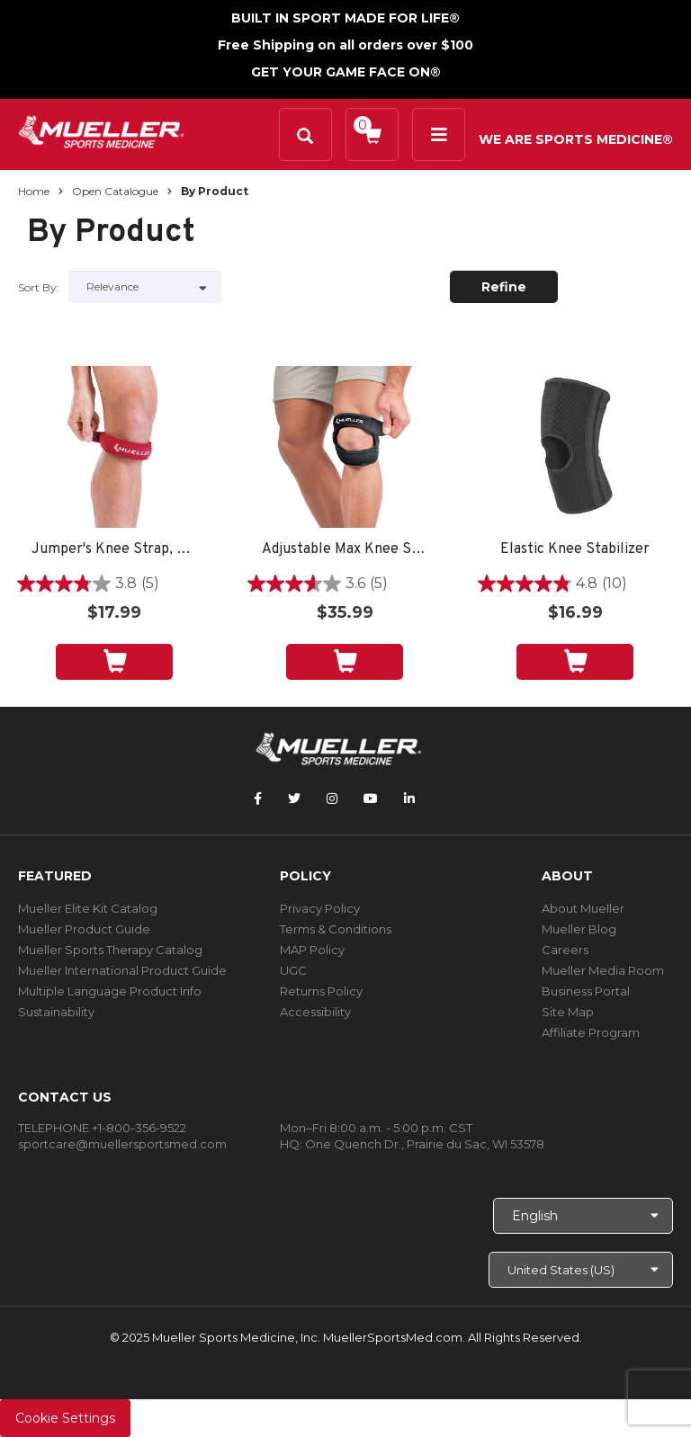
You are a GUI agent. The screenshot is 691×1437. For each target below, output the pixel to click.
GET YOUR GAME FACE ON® (346, 72)
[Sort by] (144, 287)
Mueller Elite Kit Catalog (87, 908)
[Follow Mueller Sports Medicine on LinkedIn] (409, 798)
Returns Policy (321, 991)
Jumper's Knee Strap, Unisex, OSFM (114, 549)
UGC (293, 970)
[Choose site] (581, 1270)
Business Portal (586, 991)
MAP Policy (312, 949)
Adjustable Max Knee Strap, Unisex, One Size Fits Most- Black (344, 549)
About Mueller (583, 908)
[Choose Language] (583, 1216)
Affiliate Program (591, 1032)
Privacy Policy (320, 908)
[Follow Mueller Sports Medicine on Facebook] (258, 798)
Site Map (568, 1011)
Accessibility (315, 1011)
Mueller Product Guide (84, 929)
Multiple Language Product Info (110, 991)
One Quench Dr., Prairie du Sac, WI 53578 (424, 1144)
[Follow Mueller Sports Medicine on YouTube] (370, 798)
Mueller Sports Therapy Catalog (110, 949)
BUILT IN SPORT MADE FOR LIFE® (345, 18)
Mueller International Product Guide (122, 970)
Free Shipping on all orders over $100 (345, 45)
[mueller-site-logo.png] (101, 130)
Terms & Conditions (335, 929)
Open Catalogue (115, 191)
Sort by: (38, 287)
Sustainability (56, 1011)
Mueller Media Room (603, 970)
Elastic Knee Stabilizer (575, 549)
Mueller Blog (579, 929)
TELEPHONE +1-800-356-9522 (102, 1127)
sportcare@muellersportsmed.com (122, 1144)
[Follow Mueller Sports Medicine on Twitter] (294, 798)
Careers (565, 949)
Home (33, 191)
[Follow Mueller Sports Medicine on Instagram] (332, 798)
